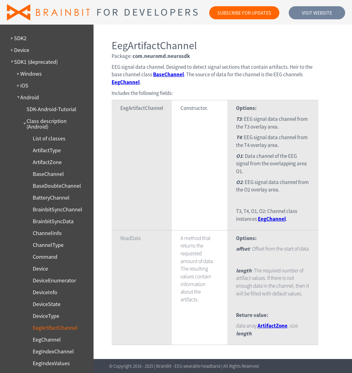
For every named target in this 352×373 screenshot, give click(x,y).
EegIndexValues (51, 363)
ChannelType (48, 245)
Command (45, 257)
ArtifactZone (47, 162)
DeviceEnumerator (54, 280)
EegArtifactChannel (55, 328)
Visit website (317, 13)
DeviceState (46, 304)
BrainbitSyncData (53, 221)
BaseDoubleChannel (57, 186)
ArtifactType (47, 150)
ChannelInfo (47, 233)
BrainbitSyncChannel (57, 209)
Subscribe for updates (244, 13)
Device (40, 268)
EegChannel (47, 339)
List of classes (49, 138)
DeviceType (46, 316)
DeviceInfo (45, 292)
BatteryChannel (51, 198)
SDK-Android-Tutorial (51, 109)
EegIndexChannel (53, 351)
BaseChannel (48, 174)
